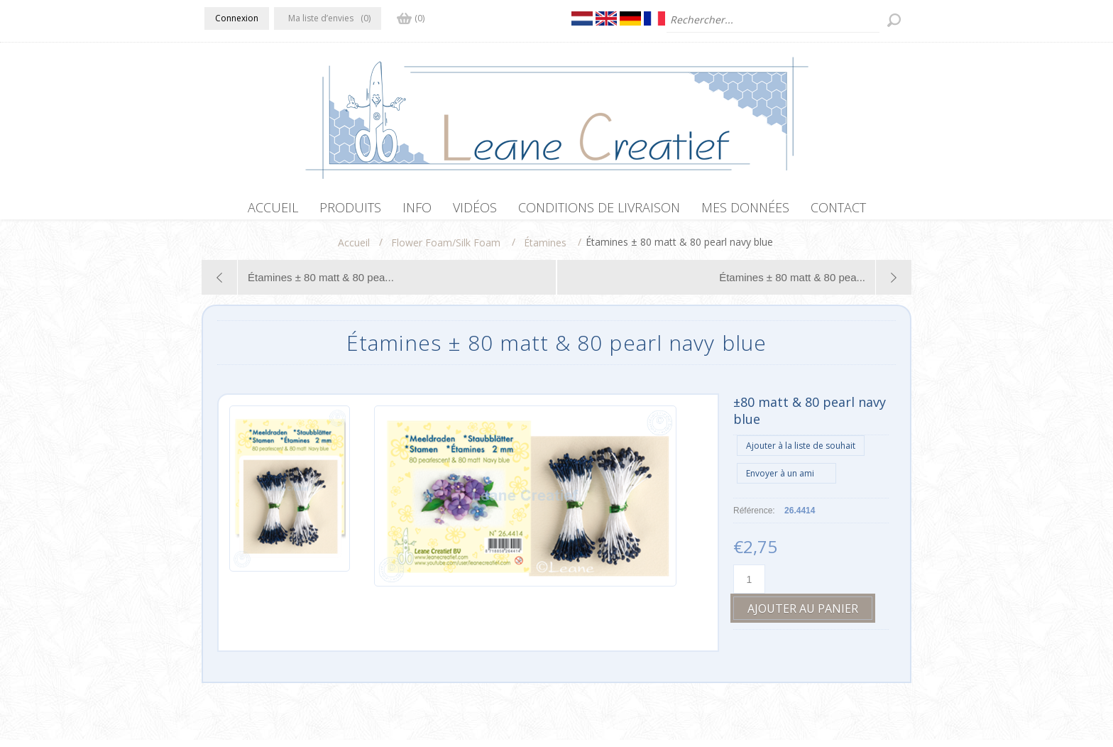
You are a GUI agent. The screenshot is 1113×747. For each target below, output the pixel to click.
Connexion (236, 18)
